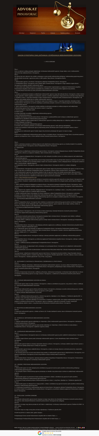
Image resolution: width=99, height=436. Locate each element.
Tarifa (43, 33)
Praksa (52, 427)
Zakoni (53, 33)
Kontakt (77, 33)
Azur (32, 429)
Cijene (29, 427)
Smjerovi (33, 33)
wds (78, 429)
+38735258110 (51, 429)
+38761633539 (60, 429)
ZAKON (20, 55)
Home (15, 427)
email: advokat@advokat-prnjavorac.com (70, 429)
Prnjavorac (27, 14)
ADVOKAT (61, 427)
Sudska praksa (64, 33)
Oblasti (25, 427)
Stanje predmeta (44, 427)
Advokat (27, 9)
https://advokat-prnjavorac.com (28, 177)
